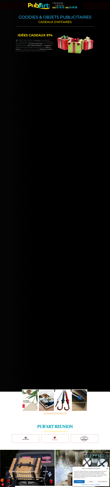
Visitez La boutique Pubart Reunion (55, 431)
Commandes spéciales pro (55, 412)
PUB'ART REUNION (55, 426)
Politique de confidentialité (95, 484)
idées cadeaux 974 (35, 35)
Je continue (79, 481)
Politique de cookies (85, 484)
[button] (107, 468)
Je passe (91, 481)
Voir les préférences (102, 481)
